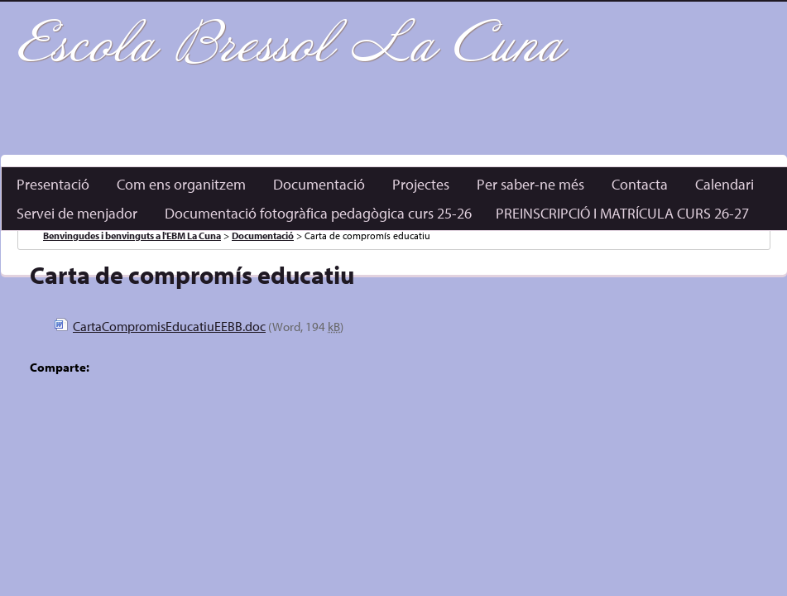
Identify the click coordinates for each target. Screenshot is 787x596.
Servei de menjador (77, 213)
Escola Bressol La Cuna (290, 45)
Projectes (420, 184)
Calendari (724, 184)
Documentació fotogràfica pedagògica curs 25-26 (318, 213)
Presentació (53, 184)
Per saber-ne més (530, 184)
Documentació (319, 184)
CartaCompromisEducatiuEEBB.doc (169, 326)
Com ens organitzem (181, 184)
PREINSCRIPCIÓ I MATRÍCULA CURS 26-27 (622, 213)
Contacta (640, 184)
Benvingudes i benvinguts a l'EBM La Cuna (132, 235)
